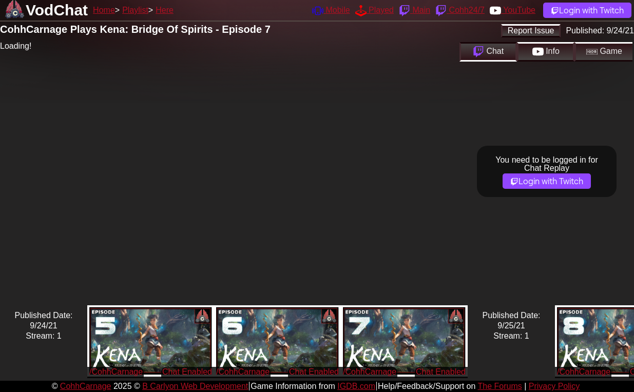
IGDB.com (356, 386)
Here (165, 10)
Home (104, 10)
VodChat (57, 10)
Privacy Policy (554, 386)
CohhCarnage (85, 386)
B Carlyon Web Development (195, 386)
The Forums (499, 386)
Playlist (135, 10)
